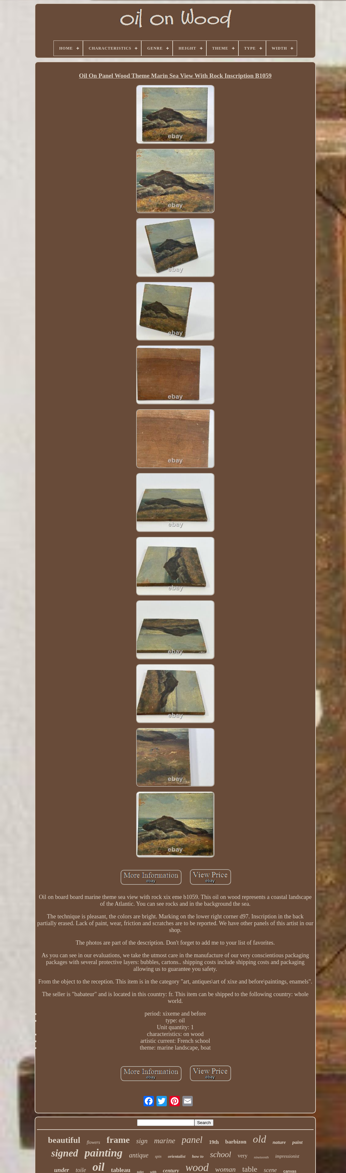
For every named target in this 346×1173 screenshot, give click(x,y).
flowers (93, 1142)
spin (158, 1156)
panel (192, 1139)
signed (64, 1153)
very (242, 1156)
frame (118, 1140)
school (220, 1154)
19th (214, 1142)
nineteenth (261, 1157)
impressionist (287, 1156)
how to (197, 1156)
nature (279, 1142)
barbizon (235, 1142)
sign (141, 1141)
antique (138, 1155)
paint (297, 1142)
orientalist (176, 1156)
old (259, 1139)
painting (103, 1153)
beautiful (64, 1140)
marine (164, 1141)
